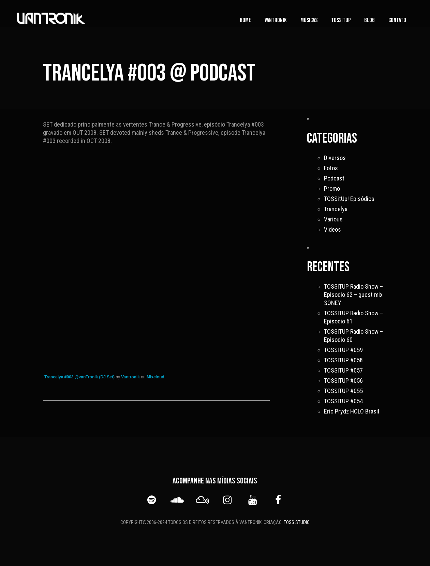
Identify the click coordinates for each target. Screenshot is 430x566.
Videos (332, 229)
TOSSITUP (341, 20)
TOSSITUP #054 (343, 401)
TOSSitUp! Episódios (349, 198)
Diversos (335, 157)
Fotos (331, 168)
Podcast (334, 178)
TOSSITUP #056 (343, 380)
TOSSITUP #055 (343, 390)
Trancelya (335, 209)
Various (333, 219)
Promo (332, 188)
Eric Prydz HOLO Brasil (351, 411)
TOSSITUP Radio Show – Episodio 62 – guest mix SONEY (353, 294)
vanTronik (276, 20)
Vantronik (130, 377)
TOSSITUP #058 (343, 360)
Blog (369, 20)
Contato (397, 20)
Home (245, 20)
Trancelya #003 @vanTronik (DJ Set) (79, 377)
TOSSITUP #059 (343, 349)
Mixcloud (155, 377)
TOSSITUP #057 (343, 370)
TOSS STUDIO (297, 522)
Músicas (308, 20)
